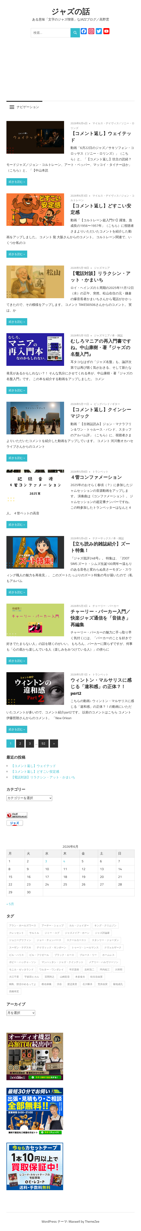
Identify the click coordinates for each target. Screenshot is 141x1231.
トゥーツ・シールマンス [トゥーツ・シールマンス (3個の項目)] (85, 947)
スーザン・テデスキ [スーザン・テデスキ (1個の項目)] (20, 947)
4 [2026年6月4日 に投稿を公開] (64, 861)
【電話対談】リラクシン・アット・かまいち (43, 777)
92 (43, 743)
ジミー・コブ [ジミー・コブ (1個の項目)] (52, 933)
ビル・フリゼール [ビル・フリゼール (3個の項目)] (39, 955)
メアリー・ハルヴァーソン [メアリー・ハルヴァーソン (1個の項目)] (103, 962)
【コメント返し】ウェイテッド (33, 765)
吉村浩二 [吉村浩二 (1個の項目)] (89, 969)
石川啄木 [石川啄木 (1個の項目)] (87, 984)
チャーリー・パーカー (105, 606)
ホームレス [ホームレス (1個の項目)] (108, 955)
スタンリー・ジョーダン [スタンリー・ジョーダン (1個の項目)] (105, 940)
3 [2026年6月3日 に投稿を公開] (46, 861)
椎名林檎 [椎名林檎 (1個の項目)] (46, 984)
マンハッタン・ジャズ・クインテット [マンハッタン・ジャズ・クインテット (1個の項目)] (62, 962)
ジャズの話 (70, 11)
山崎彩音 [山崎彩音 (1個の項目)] (65, 977)
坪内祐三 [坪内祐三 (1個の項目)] (105, 969)
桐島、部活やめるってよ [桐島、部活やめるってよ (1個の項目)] (22, 984)
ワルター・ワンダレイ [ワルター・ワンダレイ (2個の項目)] (51, 969)
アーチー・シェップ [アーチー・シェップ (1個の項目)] (53, 925)
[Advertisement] (70, 66)
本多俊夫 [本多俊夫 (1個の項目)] (80, 977)
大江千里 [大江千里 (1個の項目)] (14, 977)
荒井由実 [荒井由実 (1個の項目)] (103, 984)
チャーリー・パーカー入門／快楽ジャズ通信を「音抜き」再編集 (100, 618)
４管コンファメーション (96, 477)
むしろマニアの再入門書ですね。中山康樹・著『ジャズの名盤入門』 (100, 347)
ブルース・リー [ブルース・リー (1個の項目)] (88, 955)
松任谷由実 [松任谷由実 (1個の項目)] (96, 977)
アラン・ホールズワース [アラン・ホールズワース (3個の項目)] (22, 925)
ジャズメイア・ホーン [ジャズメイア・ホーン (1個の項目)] (77, 933)
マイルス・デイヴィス (105, 123)
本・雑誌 (117, 335)
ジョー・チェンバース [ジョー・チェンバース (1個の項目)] (49, 940)
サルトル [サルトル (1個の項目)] (34, 933)
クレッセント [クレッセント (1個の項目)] (16, 933)
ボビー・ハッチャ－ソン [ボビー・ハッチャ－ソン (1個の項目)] (22, 962)
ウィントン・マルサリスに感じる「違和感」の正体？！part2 (101, 686)
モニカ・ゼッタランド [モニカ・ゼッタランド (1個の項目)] (21, 969)
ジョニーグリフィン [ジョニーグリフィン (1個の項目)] (20, 940)
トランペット (100, 472)
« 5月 (10, 903)
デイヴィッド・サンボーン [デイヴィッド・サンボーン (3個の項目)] (51, 947)
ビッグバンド (102, 404)
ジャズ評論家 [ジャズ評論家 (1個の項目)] (102, 933)
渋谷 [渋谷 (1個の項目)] (59, 984)
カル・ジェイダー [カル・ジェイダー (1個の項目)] (79, 925)
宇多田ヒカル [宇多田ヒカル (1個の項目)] (31, 977)
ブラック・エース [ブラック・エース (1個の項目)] (64, 955)
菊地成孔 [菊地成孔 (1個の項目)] (118, 984)
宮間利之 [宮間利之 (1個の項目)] (49, 977)
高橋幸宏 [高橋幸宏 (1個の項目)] (14, 991)
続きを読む (16, 181)
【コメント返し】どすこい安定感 (35, 771)
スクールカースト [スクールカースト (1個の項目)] (76, 940)
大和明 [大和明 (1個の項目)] (118, 969)
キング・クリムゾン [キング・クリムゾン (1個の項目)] (105, 925)
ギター (116, 404)
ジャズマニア (102, 268)
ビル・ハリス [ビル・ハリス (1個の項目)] (16, 955)
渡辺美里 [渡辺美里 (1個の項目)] (72, 984)
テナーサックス (101, 538)
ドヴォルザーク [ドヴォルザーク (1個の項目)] (112, 947)
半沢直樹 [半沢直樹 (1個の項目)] (74, 969)
